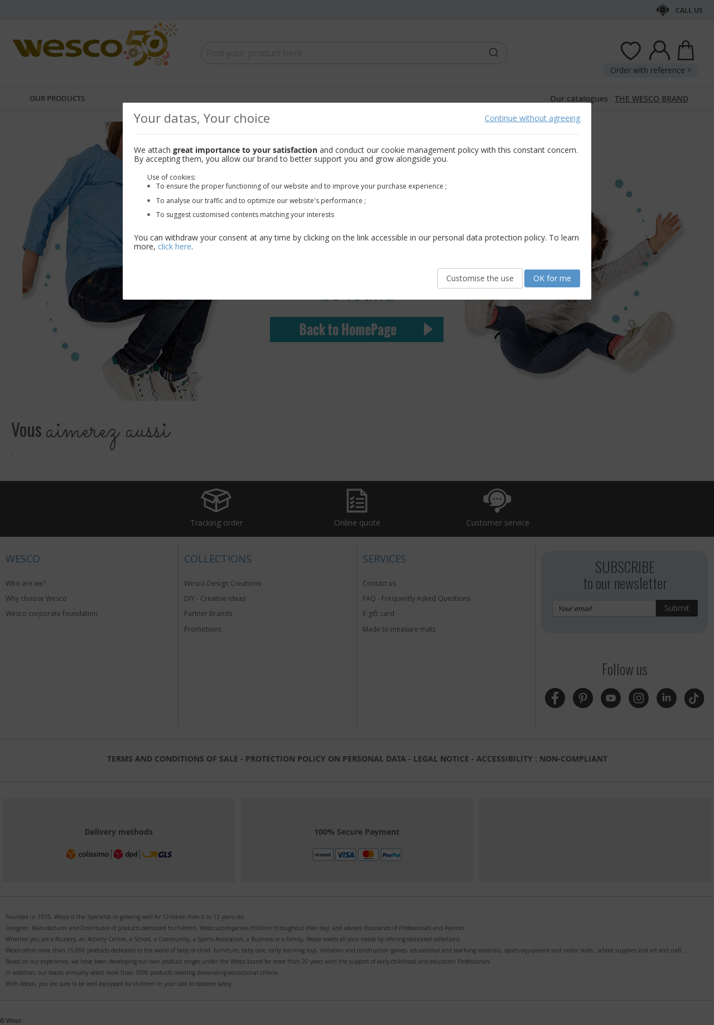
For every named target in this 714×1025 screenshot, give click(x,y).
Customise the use (480, 278)
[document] (357, 201)
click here (174, 246)
